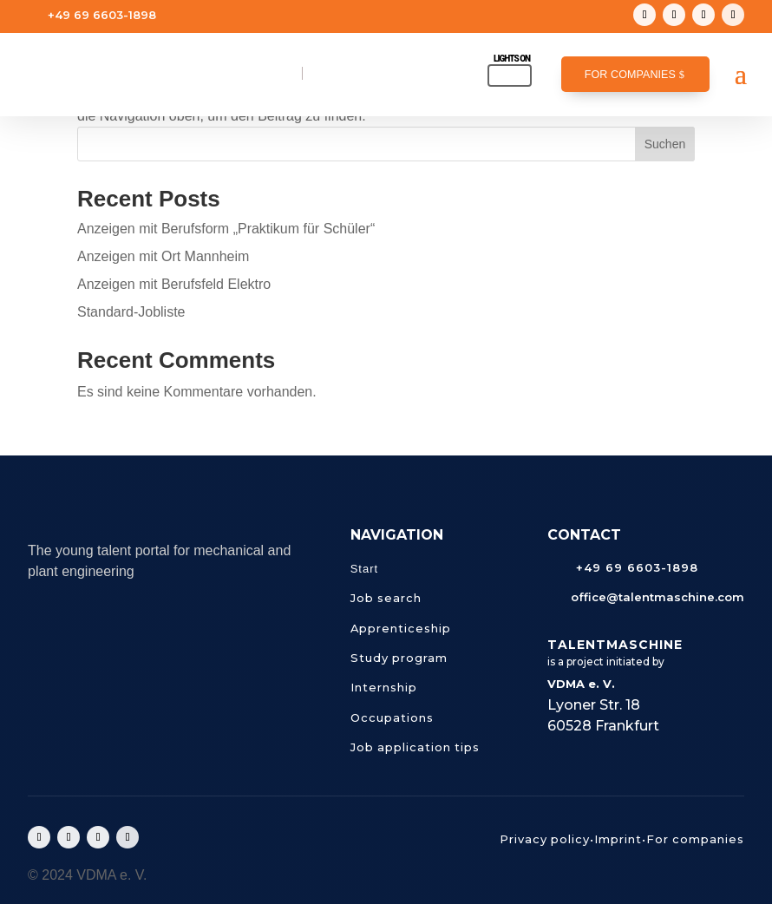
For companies (630, 75)
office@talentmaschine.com (137, 42)
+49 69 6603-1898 (102, 15)
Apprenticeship (400, 628)
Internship (383, 687)
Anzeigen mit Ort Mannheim (163, 256)
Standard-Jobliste (131, 312)
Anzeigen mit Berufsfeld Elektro (174, 284)
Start (364, 568)
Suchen (664, 144)
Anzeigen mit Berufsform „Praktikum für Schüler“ (226, 228)
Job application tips (415, 747)
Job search (386, 598)
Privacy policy (545, 839)
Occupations (392, 717)
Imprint (618, 839)
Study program (399, 658)
